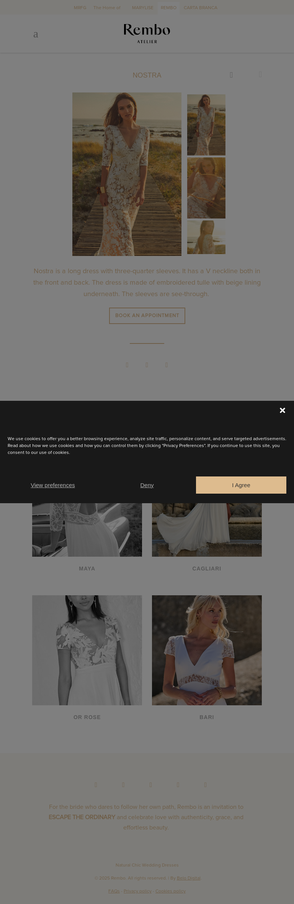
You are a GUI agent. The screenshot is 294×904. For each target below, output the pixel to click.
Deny (147, 485)
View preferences (53, 485)
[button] (282, 410)
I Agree (241, 485)
